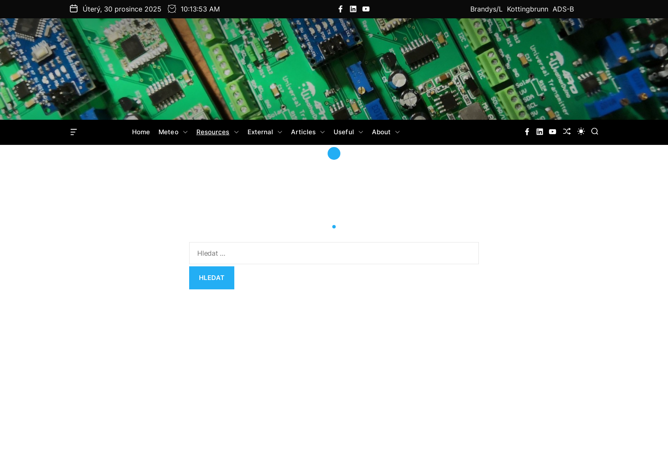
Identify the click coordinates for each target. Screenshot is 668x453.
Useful (348, 132)
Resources (217, 132)
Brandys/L (486, 9)
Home (141, 132)
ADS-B (563, 9)
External (265, 132)
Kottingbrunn (527, 9)
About (386, 132)
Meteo (173, 132)
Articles (308, 132)
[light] (581, 131)
